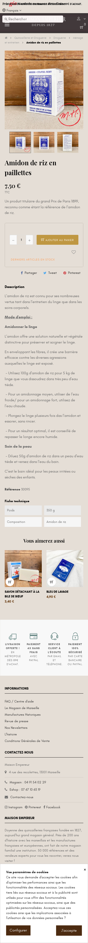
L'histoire (11, 734)
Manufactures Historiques (23, 715)
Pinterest (74, 273)
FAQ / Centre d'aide (19, 701)
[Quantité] (21, 240)
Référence (12, 489)
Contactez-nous (21, 797)
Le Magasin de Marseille (22, 708)
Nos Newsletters (16, 728)
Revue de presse (16, 721)
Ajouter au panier (57, 240)
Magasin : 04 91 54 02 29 (28, 782)
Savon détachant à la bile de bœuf (22, 594)
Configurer (18, 930)
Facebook (53, 807)
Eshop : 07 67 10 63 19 (25, 790)
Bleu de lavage (57, 592)
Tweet (52, 273)
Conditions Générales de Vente (27, 741)
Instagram (15, 807)
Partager (31, 273)
